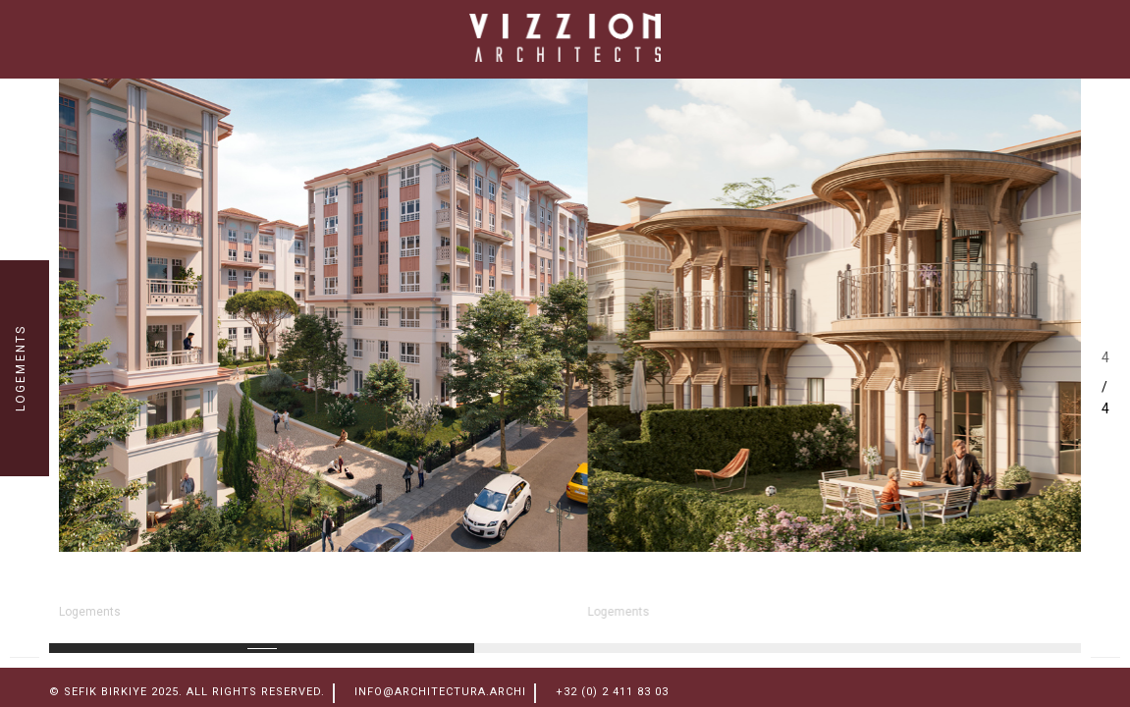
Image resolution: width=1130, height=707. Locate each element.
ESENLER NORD (154, 585)
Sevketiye (649, 585)
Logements (90, 612)
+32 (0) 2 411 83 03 (612, 691)
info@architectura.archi (440, 691)
